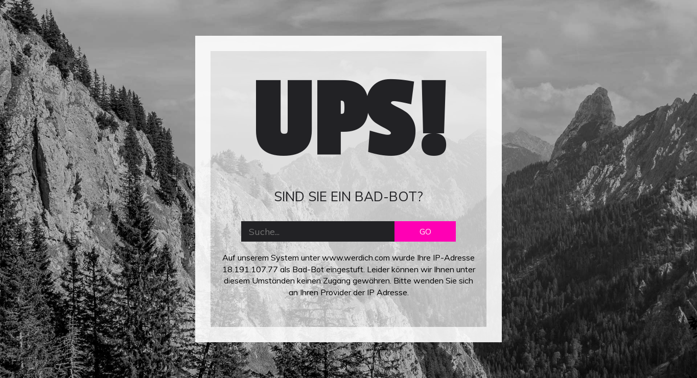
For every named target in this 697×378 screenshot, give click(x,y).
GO (425, 231)
